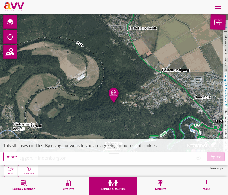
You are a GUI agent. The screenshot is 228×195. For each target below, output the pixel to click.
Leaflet (225, 26)
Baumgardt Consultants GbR (225, 90)
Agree (216, 156)
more (12, 156)
